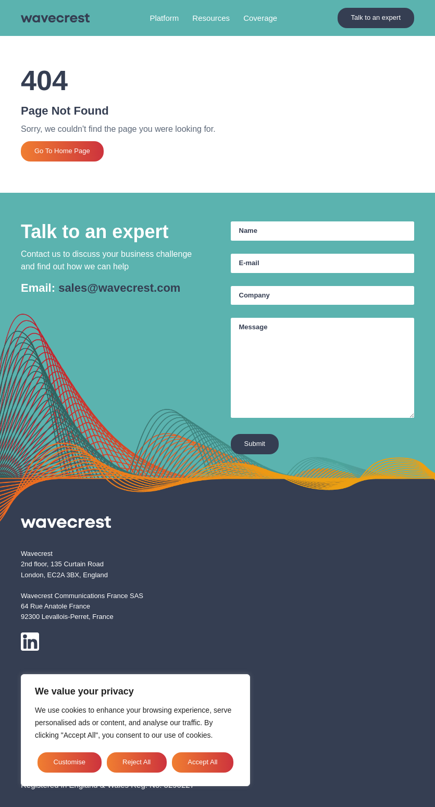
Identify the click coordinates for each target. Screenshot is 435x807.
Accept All (202, 762)
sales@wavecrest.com (119, 287)
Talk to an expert (376, 17)
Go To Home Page (62, 151)
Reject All (136, 762)
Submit (254, 444)
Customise (69, 762)
